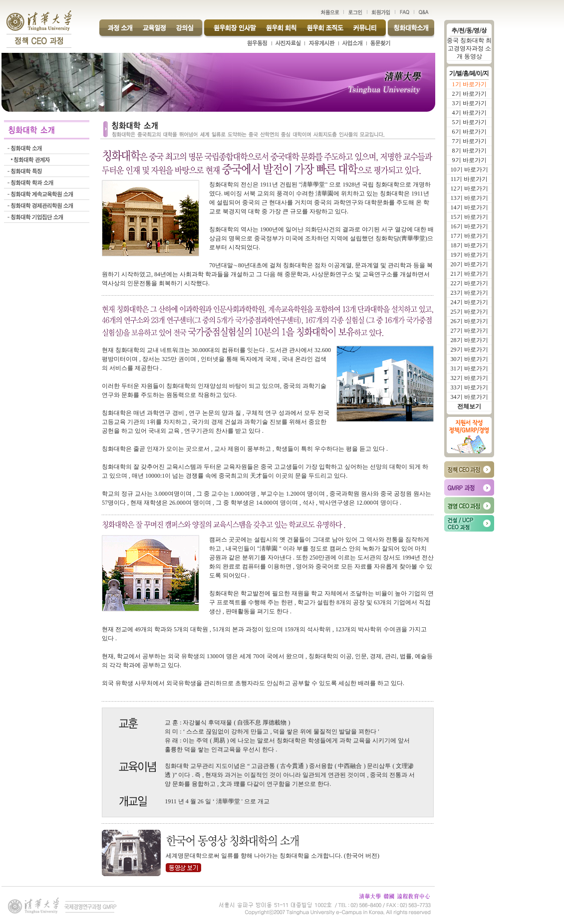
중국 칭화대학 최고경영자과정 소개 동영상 (469, 48)
